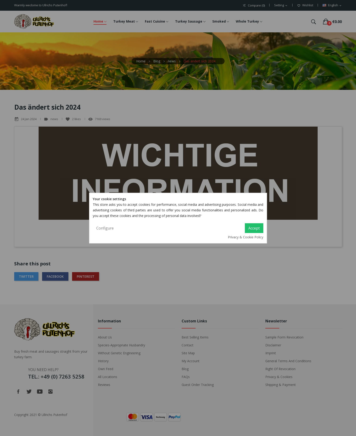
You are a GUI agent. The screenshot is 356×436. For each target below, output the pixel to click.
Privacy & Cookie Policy (245, 237)
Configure (105, 228)
